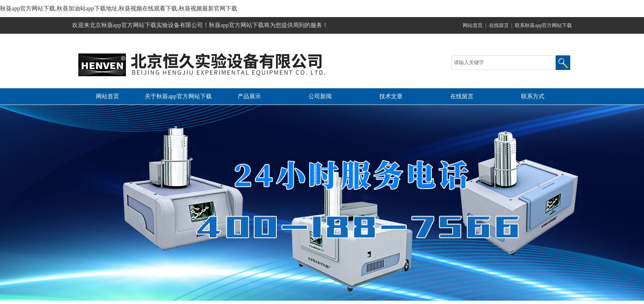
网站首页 (473, 25)
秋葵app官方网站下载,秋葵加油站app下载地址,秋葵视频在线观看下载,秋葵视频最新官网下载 (118, 8)
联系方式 (532, 96)
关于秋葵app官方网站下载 (178, 96)
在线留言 (499, 25)
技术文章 (391, 96)
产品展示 (249, 96)
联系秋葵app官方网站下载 (543, 25)
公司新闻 (320, 96)
